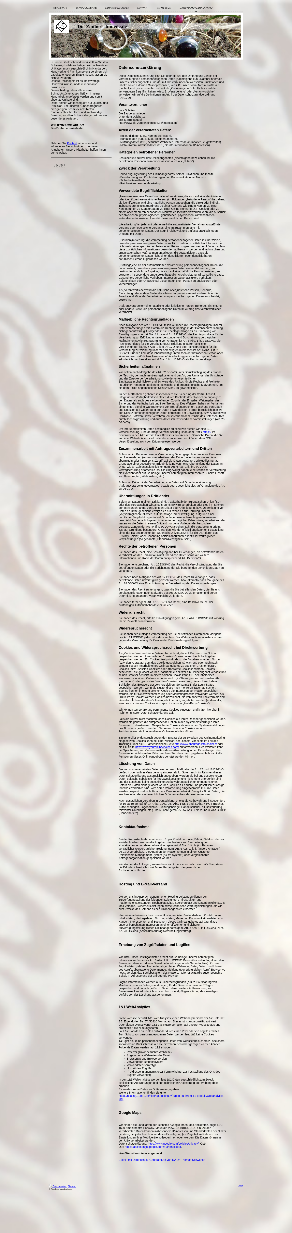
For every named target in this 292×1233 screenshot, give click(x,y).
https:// (207, 432)
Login (240, 1185)
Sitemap (72, 1186)
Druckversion (58, 1186)
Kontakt (72, 143)
